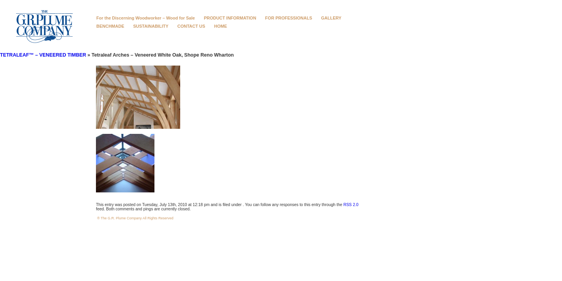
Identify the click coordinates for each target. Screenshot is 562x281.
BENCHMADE (110, 26)
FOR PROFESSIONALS (288, 18)
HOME (220, 26)
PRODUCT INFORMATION (230, 18)
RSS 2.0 (350, 205)
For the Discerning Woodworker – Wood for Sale (145, 18)
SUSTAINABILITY (150, 26)
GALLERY (331, 18)
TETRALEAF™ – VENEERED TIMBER (43, 55)
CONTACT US (191, 26)
